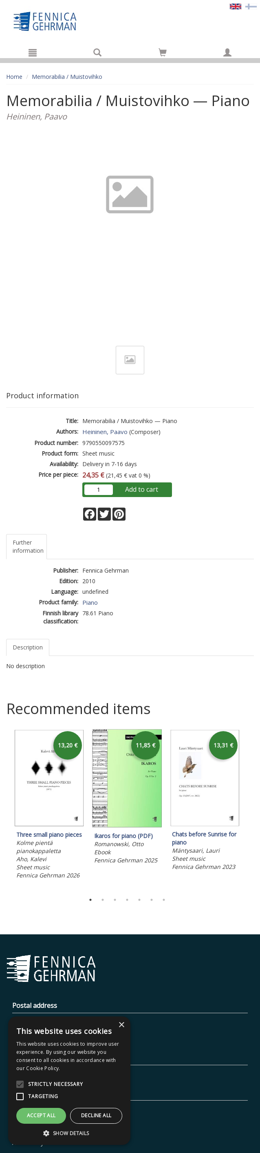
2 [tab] (103, 900)
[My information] (227, 52)
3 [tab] (115, 900)
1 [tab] (90, 900)
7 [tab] (164, 900)
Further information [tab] (28, 546)
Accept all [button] (41, 1115)
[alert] (69, 1080)
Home (14, 76)
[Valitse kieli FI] (251, 6)
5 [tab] (139, 900)
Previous (4, 809)
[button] (69, 1133)
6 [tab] (152, 900)
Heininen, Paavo (105, 432)
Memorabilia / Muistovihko (67, 76)
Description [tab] (28, 647)
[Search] (97, 52)
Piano (90, 602)
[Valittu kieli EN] (235, 6)
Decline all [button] (96, 1115)
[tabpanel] (49, 805)
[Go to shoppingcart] (162, 52)
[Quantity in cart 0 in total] (162, 54)
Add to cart (141, 489)
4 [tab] (127, 900)
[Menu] (32, 52)
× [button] (121, 1025)
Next (250, 809)
